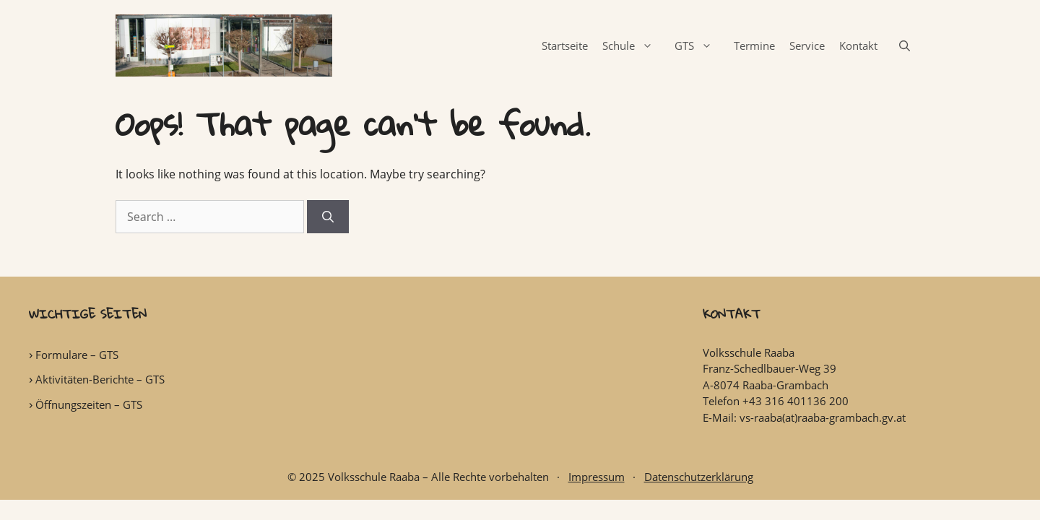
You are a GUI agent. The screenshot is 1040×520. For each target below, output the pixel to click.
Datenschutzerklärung (698, 476)
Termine (754, 45)
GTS (701, 45)
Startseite (565, 45)
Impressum (596, 476)
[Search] (328, 216)
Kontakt (858, 45)
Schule (634, 45)
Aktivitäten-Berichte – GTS (100, 379)
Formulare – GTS (76, 354)
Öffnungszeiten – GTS (88, 404)
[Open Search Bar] (904, 45)
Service (807, 45)
